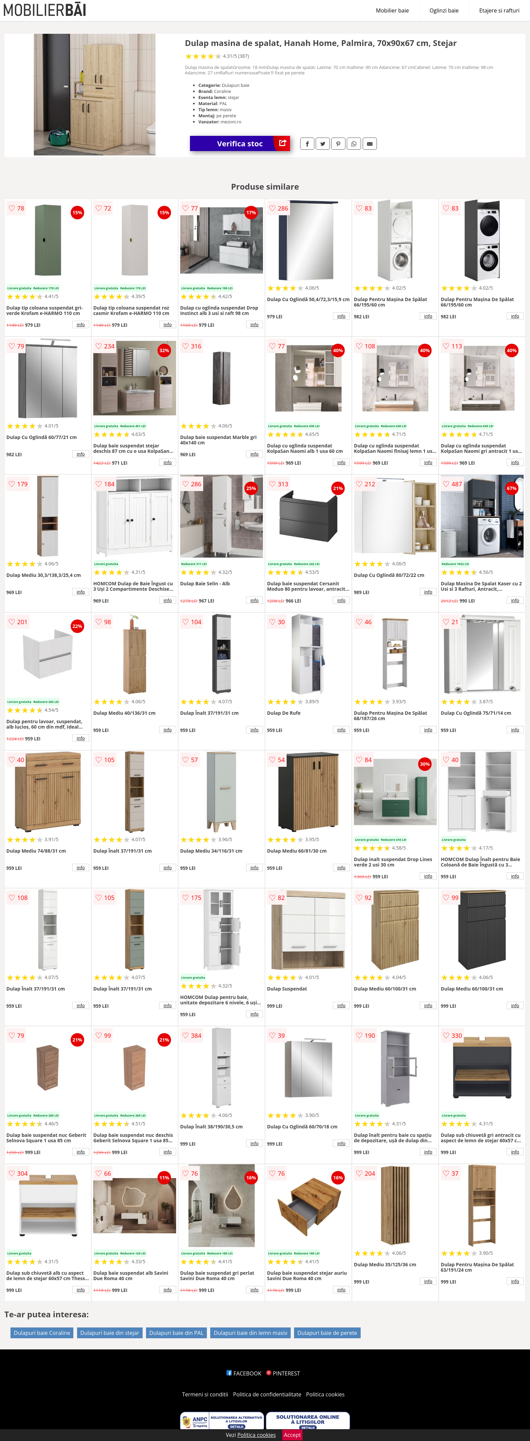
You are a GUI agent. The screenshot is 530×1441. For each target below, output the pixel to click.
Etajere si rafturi (499, 10)
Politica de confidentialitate (267, 1394)
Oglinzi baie (444, 10)
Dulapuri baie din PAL (176, 1333)
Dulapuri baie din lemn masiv (250, 1333)
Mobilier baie (392, 10)
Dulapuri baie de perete (327, 1333)
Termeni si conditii (205, 1394)
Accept (292, 1435)
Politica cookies (325, 1394)
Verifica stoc (253, 143)
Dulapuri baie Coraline (42, 1333)
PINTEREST (283, 1373)
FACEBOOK (243, 1373)
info (81, 324)
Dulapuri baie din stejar (109, 1333)
